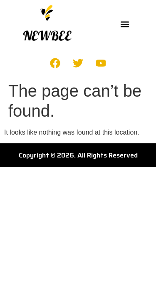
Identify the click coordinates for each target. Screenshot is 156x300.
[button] (125, 24)
